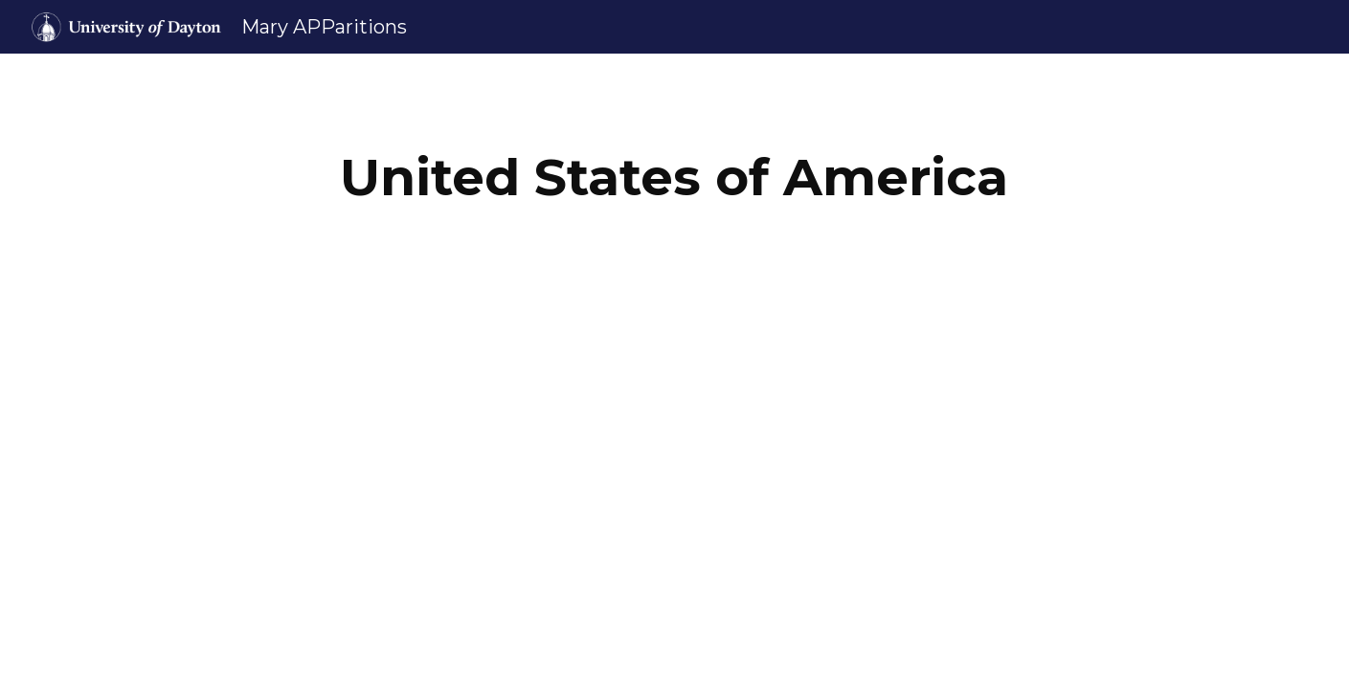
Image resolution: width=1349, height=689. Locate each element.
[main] (675, 177)
